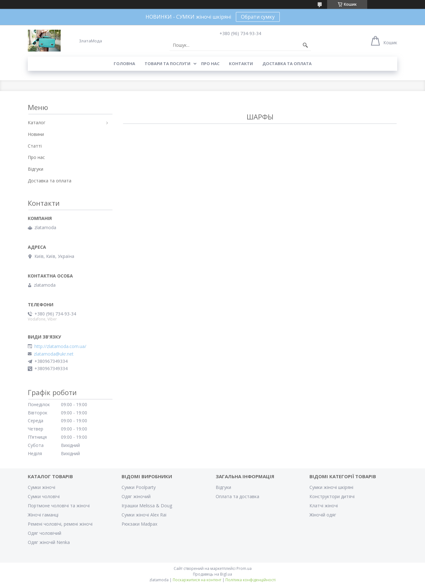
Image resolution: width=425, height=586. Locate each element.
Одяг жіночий (136, 496)
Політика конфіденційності (250, 580)
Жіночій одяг (322, 515)
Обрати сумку (258, 16)
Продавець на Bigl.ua (212, 574)
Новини (36, 134)
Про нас (210, 63)
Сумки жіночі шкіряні (331, 487)
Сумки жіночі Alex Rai (144, 515)
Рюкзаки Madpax (139, 524)
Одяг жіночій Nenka (49, 542)
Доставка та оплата (287, 63)
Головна (124, 63)
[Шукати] (305, 45)
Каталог (36, 122)
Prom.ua (244, 568)
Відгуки (35, 169)
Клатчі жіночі (323, 506)
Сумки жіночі (41, 487)
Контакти (241, 63)
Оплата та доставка (237, 496)
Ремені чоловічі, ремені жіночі (60, 524)
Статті (35, 146)
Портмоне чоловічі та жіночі (59, 506)
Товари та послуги (167, 63)
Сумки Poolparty (139, 487)
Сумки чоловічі (44, 496)
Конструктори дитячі (332, 496)
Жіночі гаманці (43, 515)
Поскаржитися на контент (197, 580)
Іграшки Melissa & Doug (147, 506)
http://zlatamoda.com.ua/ (60, 346)
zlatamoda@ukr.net (54, 354)
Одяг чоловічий (44, 533)
